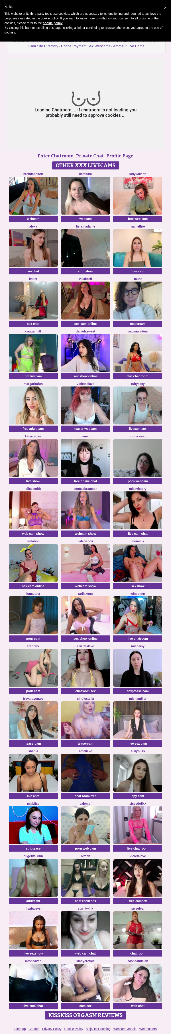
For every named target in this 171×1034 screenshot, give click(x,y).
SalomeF (86, 803)
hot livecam (33, 376)
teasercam (137, 324)
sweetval (137, 908)
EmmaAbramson (85, 489)
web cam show (33, 533)
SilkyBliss (138, 751)
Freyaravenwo (33, 698)
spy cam (138, 796)
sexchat (33, 271)
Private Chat (90, 156)
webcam (33, 219)
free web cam (138, 219)
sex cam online (85, 324)
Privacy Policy (51, 1029)
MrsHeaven (33, 961)
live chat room (138, 848)
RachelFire (138, 226)
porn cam (33, 638)
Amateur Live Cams (129, 46)
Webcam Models (124, 1029)
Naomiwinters (138, 331)
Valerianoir (86, 541)
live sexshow (33, 953)
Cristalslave (85, 646)
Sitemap (20, 1029)
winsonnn (137, 593)
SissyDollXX (137, 803)
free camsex (138, 901)
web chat (138, 1006)
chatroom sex (85, 691)
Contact (33, 1029)
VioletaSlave (85, 384)
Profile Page (119, 156)
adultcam (33, 901)
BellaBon (33, 541)
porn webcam (138, 481)
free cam (137, 271)
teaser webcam (85, 428)
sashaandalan (138, 961)
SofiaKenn (85, 593)
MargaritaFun (33, 384)
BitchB (85, 856)
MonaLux (137, 541)
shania (33, 751)
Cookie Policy (73, 1029)
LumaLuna (33, 593)
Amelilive (85, 751)
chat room (137, 953)
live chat (33, 796)
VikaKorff (85, 279)
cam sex (85, 1006)
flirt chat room (137, 376)
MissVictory (138, 489)
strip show (85, 271)
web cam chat (85, 953)
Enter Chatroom (55, 156)
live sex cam (138, 743)
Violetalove (138, 856)
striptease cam (138, 691)
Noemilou (85, 436)
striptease (33, 848)
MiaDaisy (138, 646)
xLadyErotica (85, 961)
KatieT (33, 279)
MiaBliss (33, 803)
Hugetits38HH (33, 856)
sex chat (33, 324)
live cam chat (138, 533)
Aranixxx (33, 646)
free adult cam (33, 428)
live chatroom (138, 638)
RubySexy (138, 384)
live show (33, 481)
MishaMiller (138, 698)
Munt (138, 279)
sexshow (137, 586)
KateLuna (85, 174)
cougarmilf (33, 331)
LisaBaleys (33, 908)
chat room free (85, 796)
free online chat (85, 481)
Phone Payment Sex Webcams (85, 46)
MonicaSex (138, 436)
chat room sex (85, 901)
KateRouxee (33, 436)
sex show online (85, 376)
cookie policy (53, 23)
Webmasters (148, 1029)
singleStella (85, 698)
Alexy (33, 226)
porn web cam (85, 848)
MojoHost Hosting (98, 1029)
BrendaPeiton (33, 174)
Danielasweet (85, 331)
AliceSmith (33, 489)
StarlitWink (85, 908)
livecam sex (138, 428)
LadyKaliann (137, 174)
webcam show (85, 533)
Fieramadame (85, 226)
